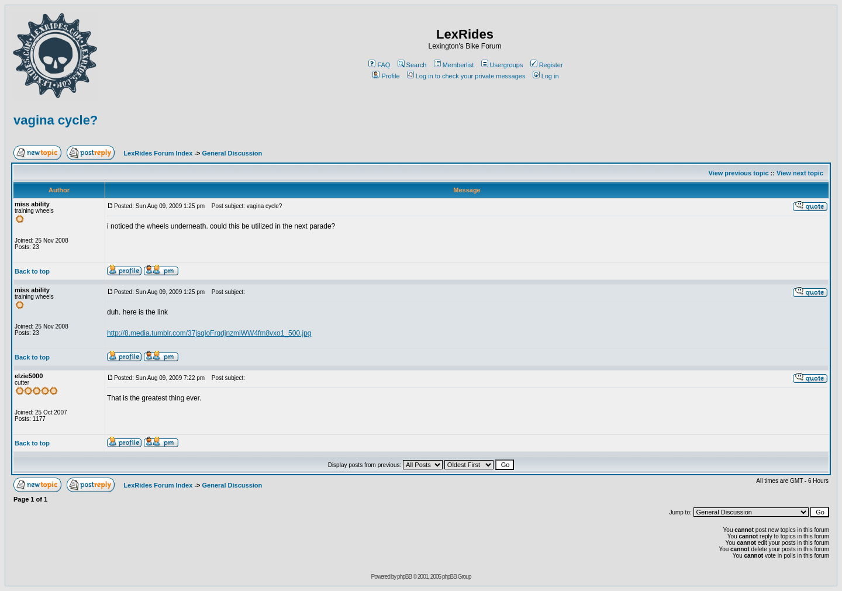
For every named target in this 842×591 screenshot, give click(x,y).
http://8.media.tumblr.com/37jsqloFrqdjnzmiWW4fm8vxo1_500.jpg (209, 333)
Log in (546, 76)
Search (412, 64)
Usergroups (502, 64)
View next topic (800, 173)
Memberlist (454, 64)
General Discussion (232, 153)
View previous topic (738, 173)
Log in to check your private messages (466, 76)
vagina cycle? (55, 120)
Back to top (32, 271)
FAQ (379, 64)
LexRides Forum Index (157, 153)
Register (546, 64)
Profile (385, 76)
